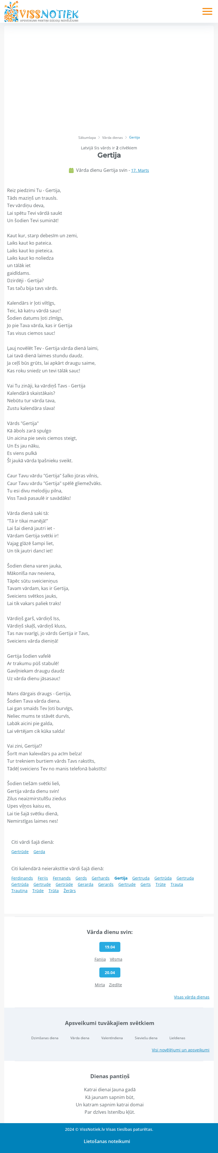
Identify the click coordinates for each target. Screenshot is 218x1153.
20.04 (110, 972)
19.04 (110, 947)
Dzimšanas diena (44, 1038)
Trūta (54, 890)
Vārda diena (79, 1038)
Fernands (62, 878)
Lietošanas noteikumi (107, 1141)
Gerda (39, 851)
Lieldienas (177, 1038)
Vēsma (116, 959)
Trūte (161, 884)
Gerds (81, 878)
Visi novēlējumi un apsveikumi (180, 1050)
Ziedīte (115, 984)
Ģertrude (127, 884)
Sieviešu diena (146, 1038)
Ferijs (43, 878)
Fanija (100, 959)
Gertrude (42, 884)
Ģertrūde (20, 851)
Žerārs (70, 890)
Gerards (106, 884)
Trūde (38, 890)
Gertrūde (64, 884)
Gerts (146, 884)
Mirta (100, 984)
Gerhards (101, 878)
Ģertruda (185, 878)
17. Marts (140, 170)
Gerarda (85, 884)
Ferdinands (22, 878)
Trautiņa (19, 890)
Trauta (177, 884)
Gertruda (141, 878)
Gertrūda (163, 878)
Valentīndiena (112, 1038)
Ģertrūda (20, 884)
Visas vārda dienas (191, 997)
